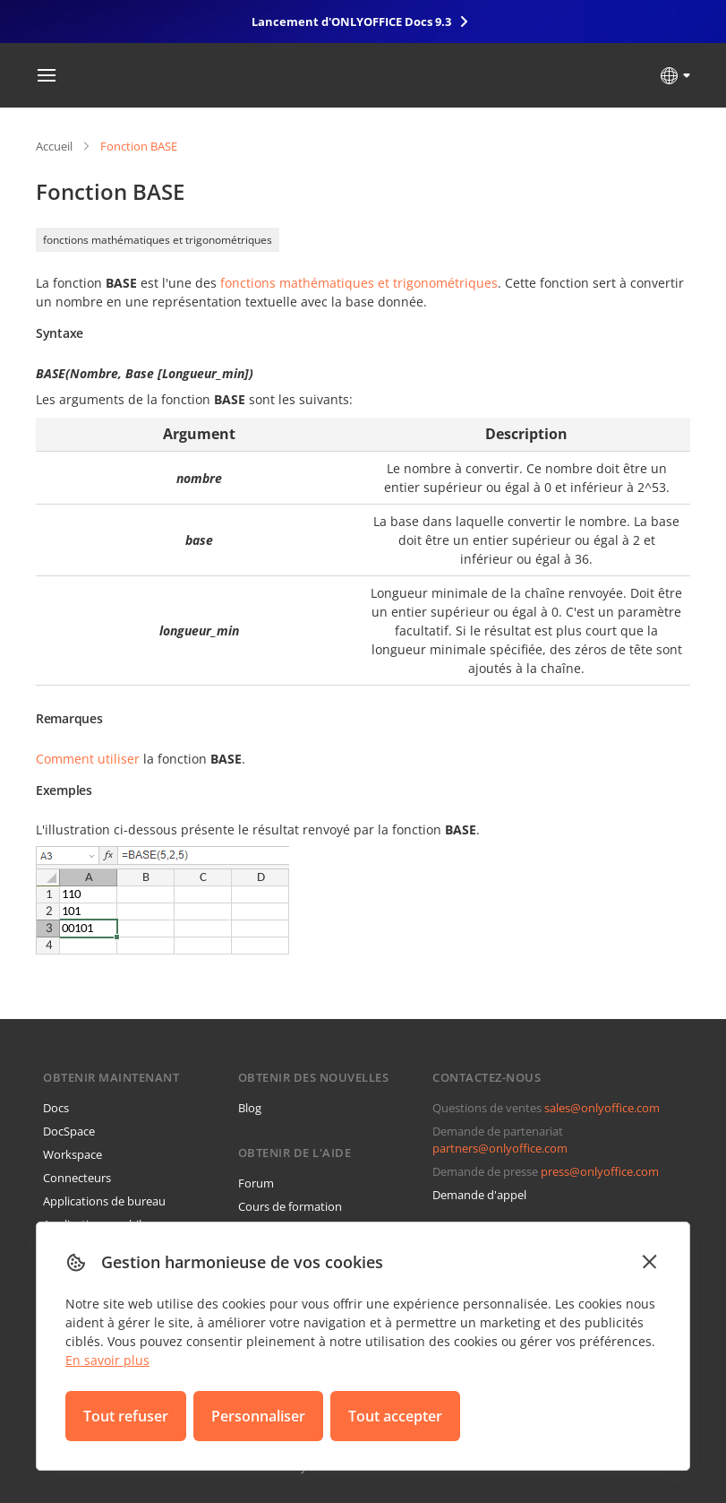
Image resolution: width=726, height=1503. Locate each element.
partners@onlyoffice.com (500, 1148)
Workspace (72, 1154)
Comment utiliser (88, 758)
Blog (249, 1108)
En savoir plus (107, 1360)
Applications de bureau (104, 1201)
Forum (256, 1183)
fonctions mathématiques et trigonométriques (157, 239)
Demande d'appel (479, 1195)
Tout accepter (395, 1416)
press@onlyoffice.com (600, 1171)
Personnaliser (258, 1416)
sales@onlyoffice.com (602, 1108)
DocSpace (69, 1131)
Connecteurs (77, 1178)
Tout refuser (125, 1416)
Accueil (54, 146)
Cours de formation (290, 1206)
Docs (56, 1108)
